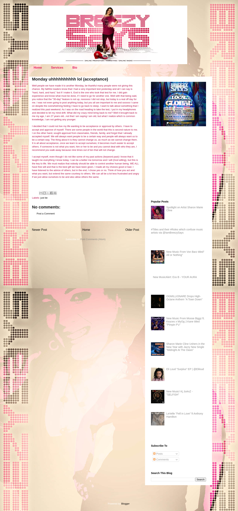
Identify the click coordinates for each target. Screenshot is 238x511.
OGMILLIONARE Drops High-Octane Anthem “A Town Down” (184, 298)
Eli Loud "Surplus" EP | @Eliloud (185, 369)
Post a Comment (46, 213)
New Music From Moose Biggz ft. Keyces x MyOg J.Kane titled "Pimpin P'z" (185, 321)
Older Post (132, 229)
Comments (161, 459)
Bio (74, 67)
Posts (158, 453)
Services (57, 67)
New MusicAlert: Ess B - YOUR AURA (175, 277)
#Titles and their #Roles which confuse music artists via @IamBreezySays (177, 231)
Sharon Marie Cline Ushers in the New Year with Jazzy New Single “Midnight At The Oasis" (185, 347)
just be (44, 197)
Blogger (125, 503)
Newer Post (39, 229)
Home (38, 67)
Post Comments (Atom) (92, 239)
